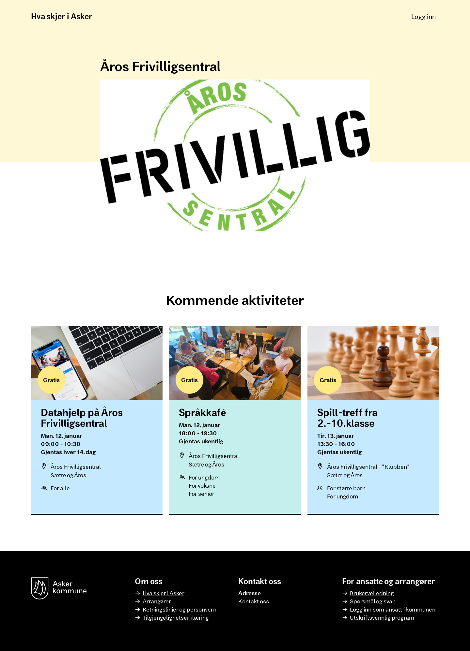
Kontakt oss (253, 601)
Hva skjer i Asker (61, 16)
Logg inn (423, 16)
